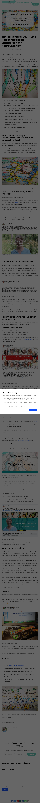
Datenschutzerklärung (24, 403)
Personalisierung (23, 406)
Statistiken (11, 406)
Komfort (17, 406)
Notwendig (5, 406)
